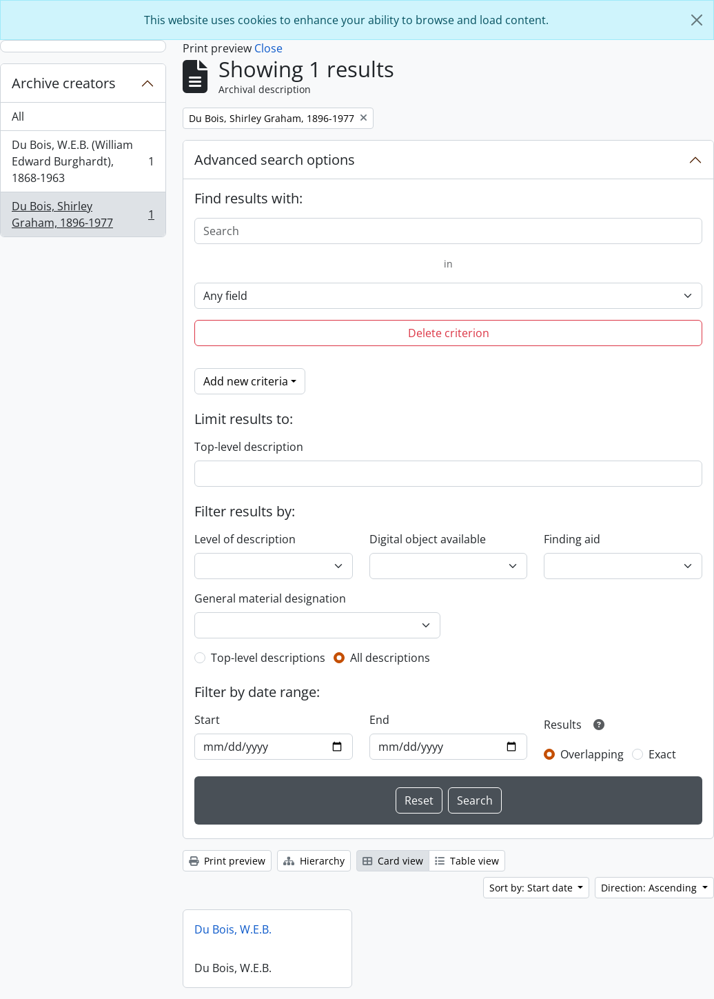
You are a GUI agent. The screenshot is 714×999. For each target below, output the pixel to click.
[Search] (448, 231)
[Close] (696, 20)
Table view (467, 860)
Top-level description (248, 446)
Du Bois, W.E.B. (233, 929)
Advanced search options (274, 159)
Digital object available (427, 539)
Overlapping (592, 754)
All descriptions (390, 657)
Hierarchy (314, 860)
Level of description (245, 539)
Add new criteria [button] (245, 381)
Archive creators (64, 83)
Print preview (227, 860)
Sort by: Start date (532, 887)
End (379, 719)
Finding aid (572, 539)
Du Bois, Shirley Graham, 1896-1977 (82, 214)
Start (207, 719)
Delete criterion (448, 333)
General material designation (270, 598)
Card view (393, 860)
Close (268, 48)
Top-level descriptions (268, 657)
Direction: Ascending (650, 887)
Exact (662, 754)
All (18, 116)
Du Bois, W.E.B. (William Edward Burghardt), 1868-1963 (82, 161)
